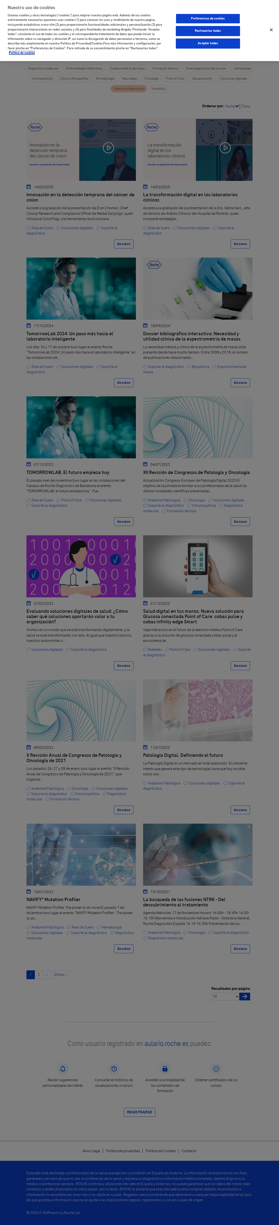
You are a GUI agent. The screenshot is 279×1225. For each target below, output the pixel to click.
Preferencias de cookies (208, 14)
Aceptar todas (208, 39)
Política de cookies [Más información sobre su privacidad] (22, 49)
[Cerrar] (271, 25)
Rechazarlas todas (208, 27)
